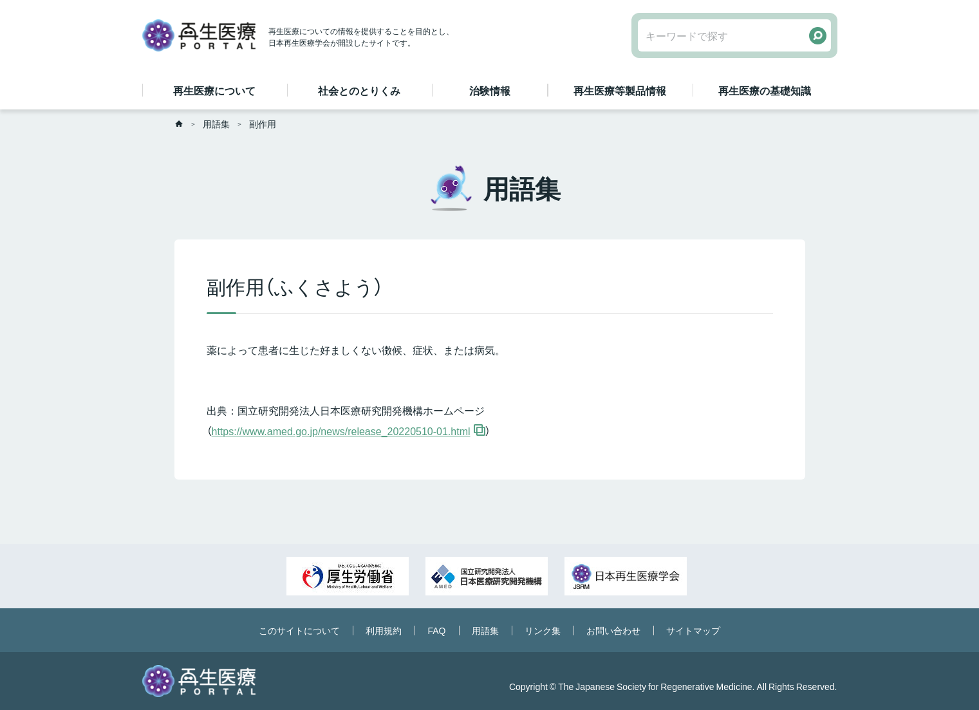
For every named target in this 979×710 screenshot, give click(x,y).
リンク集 (543, 630)
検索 (817, 35)
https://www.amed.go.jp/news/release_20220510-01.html (341, 430)
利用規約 (384, 630)
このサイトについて (299, 630)
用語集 (216, 123)
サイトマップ (693, 630)
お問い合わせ (613, 630)
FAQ (436, 630)
